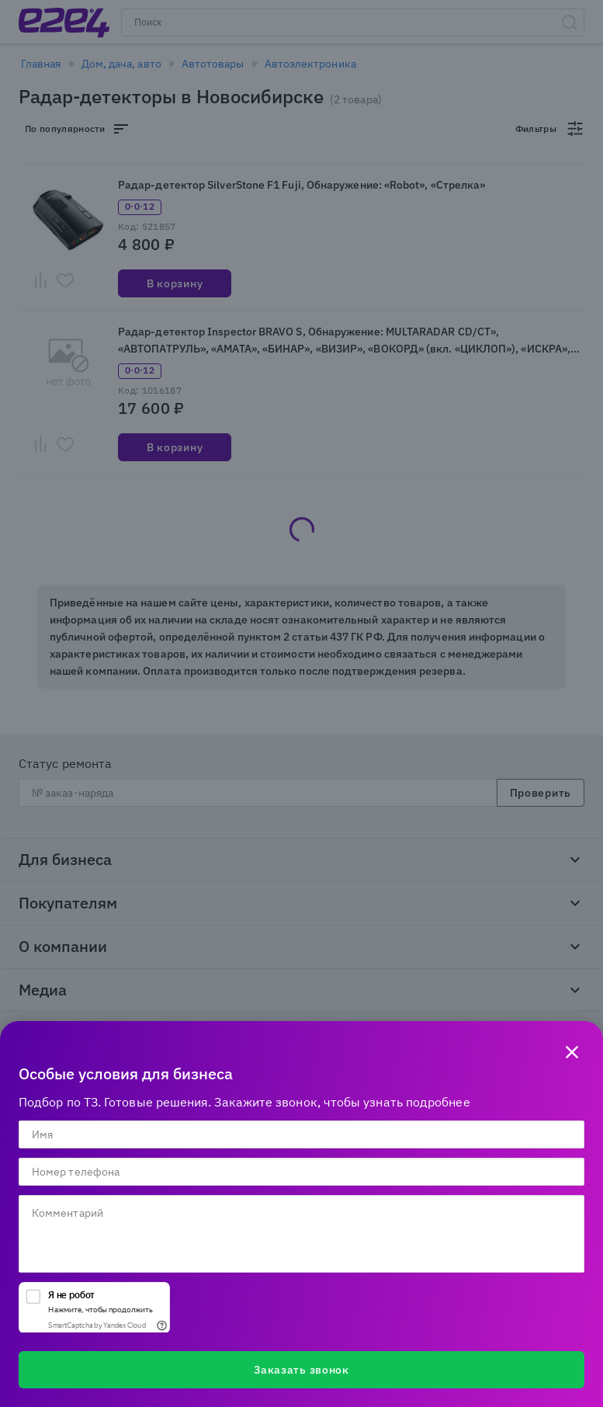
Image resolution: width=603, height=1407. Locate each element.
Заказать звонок (301, 1370)
